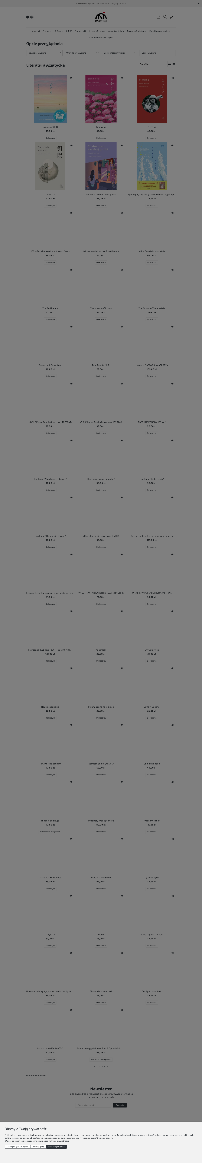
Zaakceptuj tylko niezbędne (17, 1147)
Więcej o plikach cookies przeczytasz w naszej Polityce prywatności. (37, 1141)
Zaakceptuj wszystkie (56, 1147)
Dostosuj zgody (38, 1147)
